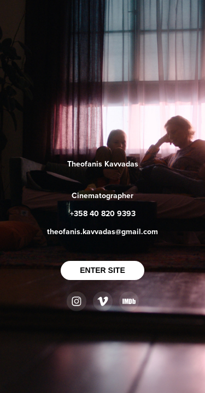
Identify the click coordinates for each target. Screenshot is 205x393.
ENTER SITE (102, 270)
